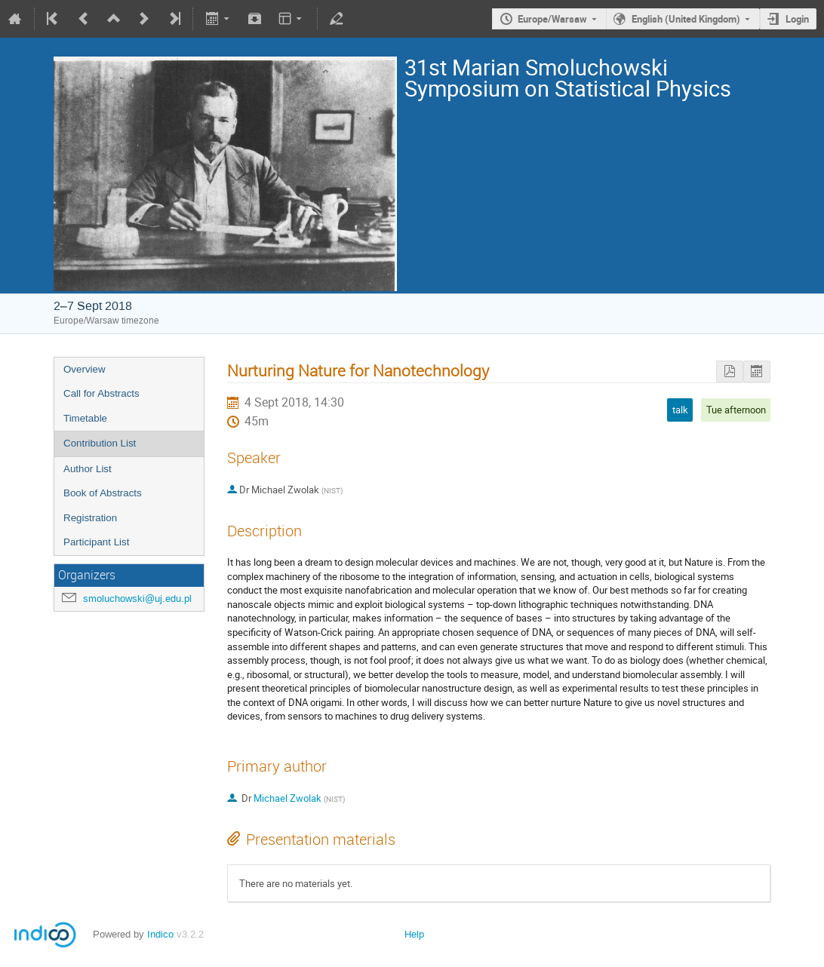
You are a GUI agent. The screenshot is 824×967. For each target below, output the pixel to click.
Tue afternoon (736, 409)
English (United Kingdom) (686, 19)
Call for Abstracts (101, 393)
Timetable (85, 418)
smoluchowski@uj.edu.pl (137, 598)
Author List (87, 468)
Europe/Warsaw (552, 19)
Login (797, 19)
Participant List (96, 542)
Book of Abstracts (102, 493)
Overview (84, 369)
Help (414, 934)
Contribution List (99, 443)
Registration (90, 517)
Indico (160, 934)
